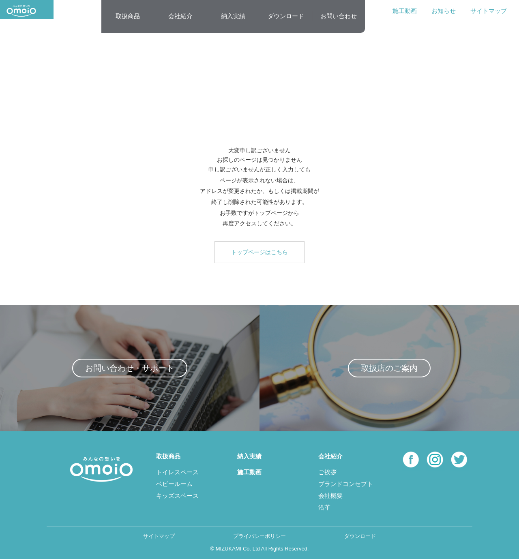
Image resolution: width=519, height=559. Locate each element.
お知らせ (443, 10)
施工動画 (404, 10)
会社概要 (330, 495)
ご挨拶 (327, 472)
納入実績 (233, 16)
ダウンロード (286, 16)
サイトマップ (488, 10)
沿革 (324, 507)
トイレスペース (177, 472)
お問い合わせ (338, 16)
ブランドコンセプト (345, 483)
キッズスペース (177, 495)
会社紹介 (180, 16)
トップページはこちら (259, 252)
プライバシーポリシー (259, 536)
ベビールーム (174, 483)
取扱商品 (128, 16)
